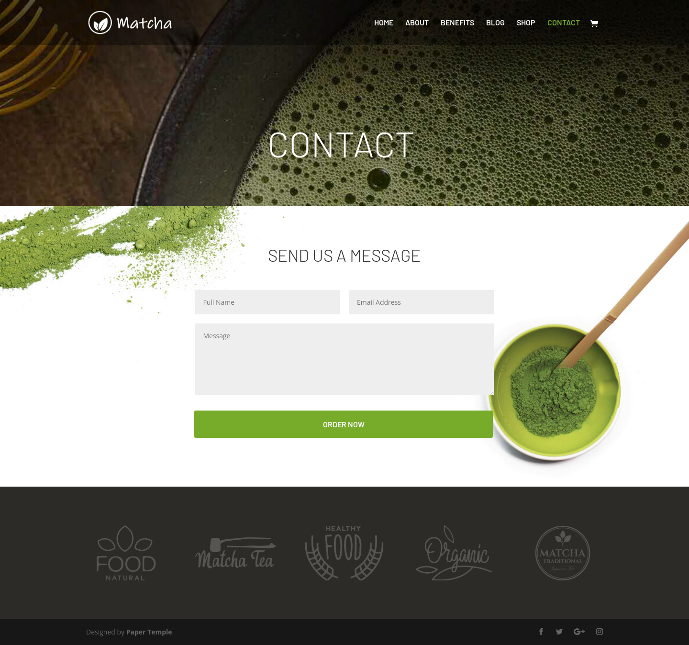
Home (383, 23)
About (417, 23)
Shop (526, 23)
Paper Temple (149, 631)
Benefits (457, 23)
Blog (495, 23)
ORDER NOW (344, 424)
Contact (563, 23)
